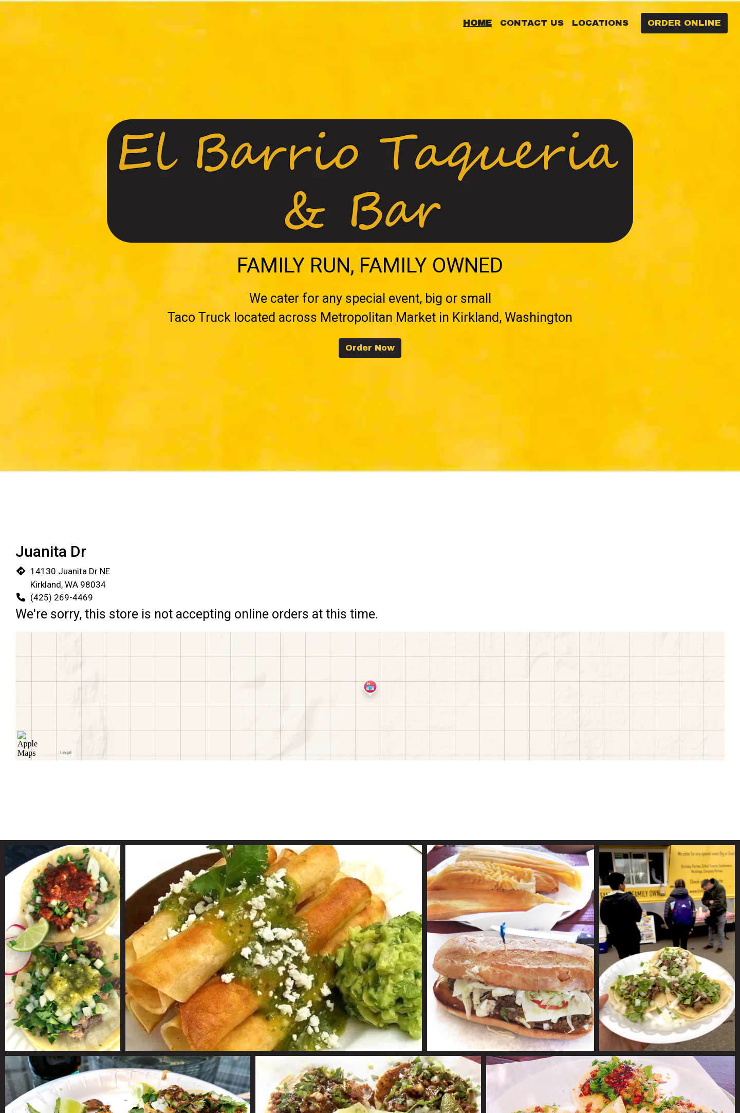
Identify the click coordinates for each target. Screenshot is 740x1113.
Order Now (370, 347)
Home (477, 23)
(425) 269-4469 (61, 597)
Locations (600, 23)
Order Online (684, 23)
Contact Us (532, 23)
